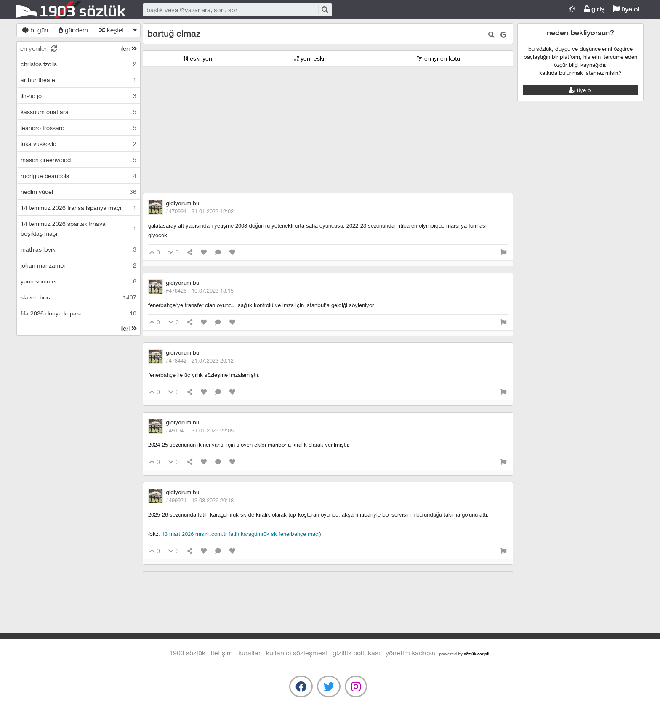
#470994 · (200, 211)
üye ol (626, 9)
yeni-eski (309, 58)
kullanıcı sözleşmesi (296, 653)
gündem (73, 30)
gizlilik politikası (356, 653)
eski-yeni (198, 58)
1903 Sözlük (71, 9)
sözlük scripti (476, 653)
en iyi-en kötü (438, 58)
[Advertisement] (328, 130)
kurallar (249, 653)
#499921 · (200, 500)
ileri (128, 48)
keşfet (111, 30)
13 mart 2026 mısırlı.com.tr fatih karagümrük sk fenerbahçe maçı (240, 533)
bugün (35, 30)
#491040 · (200, 430)
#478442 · (200, 360)
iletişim (222, 653)
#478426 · (200, 290)
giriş (594, 9)
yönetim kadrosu (411, 653)
